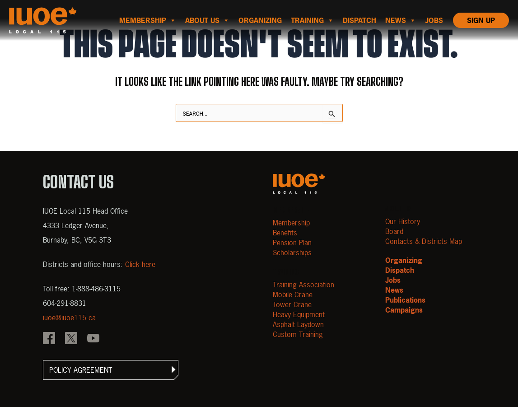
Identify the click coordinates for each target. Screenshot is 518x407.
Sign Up (481, 20)
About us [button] (207, 20)
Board (394, 231)
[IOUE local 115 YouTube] (93, 339)
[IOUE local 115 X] (71, 339)
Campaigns (404, 310)
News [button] (400, 20)
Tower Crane (292, 304)
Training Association (303, 285)
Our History (402, 221)
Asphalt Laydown (298, 324)
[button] (110, 369)
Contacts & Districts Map (423, 241)
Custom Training (298, 334)
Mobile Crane (293, 294)
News (394, 290)
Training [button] (312, 20)
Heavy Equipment (299, 314)
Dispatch (359, 20)
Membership (291, 223)
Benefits (285, 233)
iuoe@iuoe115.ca (69, 318)
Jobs (434, 20)
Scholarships (292, 252)
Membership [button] (147, 20)
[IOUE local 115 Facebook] (49, 339)
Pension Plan (292, 243)
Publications (405, 300)
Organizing (260, 20)
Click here (140, 264)
